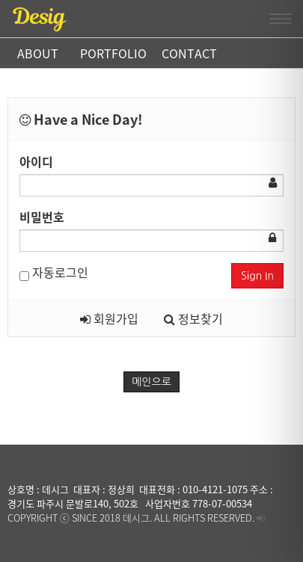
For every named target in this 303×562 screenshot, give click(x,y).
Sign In (257, 276)
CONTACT (189, 53)
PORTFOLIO (113, 53)
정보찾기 (193, 318)
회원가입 (109, 318)
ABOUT (37, 53)
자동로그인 (53, 272)
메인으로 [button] (151, 382)
